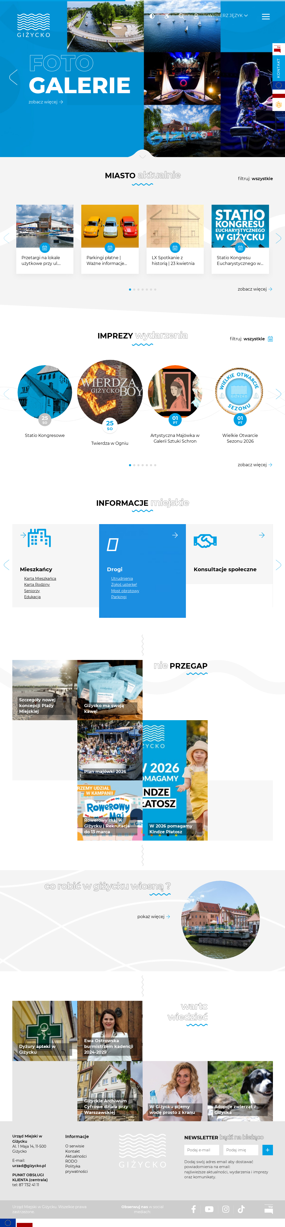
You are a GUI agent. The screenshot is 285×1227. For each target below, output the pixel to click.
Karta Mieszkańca (40, 578)
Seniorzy (32, 590)
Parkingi (119, 597)
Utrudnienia (122, 578)
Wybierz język (225, 13)
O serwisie (74, 1146)
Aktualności (76, 1156)
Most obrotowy (125, 590)
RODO (71, 1161)
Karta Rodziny (37, 584)
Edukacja (32, 597)
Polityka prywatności (76, 1169)
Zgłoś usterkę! (124, 584)
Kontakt (278, 68)
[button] (13, 78)
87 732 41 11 (29, 1184)
